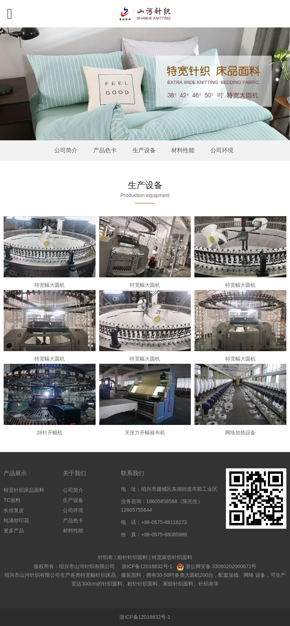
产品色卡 (105, 150)
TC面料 (12, 500)
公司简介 (65, 150)
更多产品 (14, 530)
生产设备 (144, 150)
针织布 (105, 557)
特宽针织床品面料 (24, 490)
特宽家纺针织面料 (172, 557)
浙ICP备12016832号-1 (147, 566)
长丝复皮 (14, 510)
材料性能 (182, 150)
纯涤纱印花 (16, 520)
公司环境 (222, 150)
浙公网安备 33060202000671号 (221, 566)
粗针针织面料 (132, 557)
